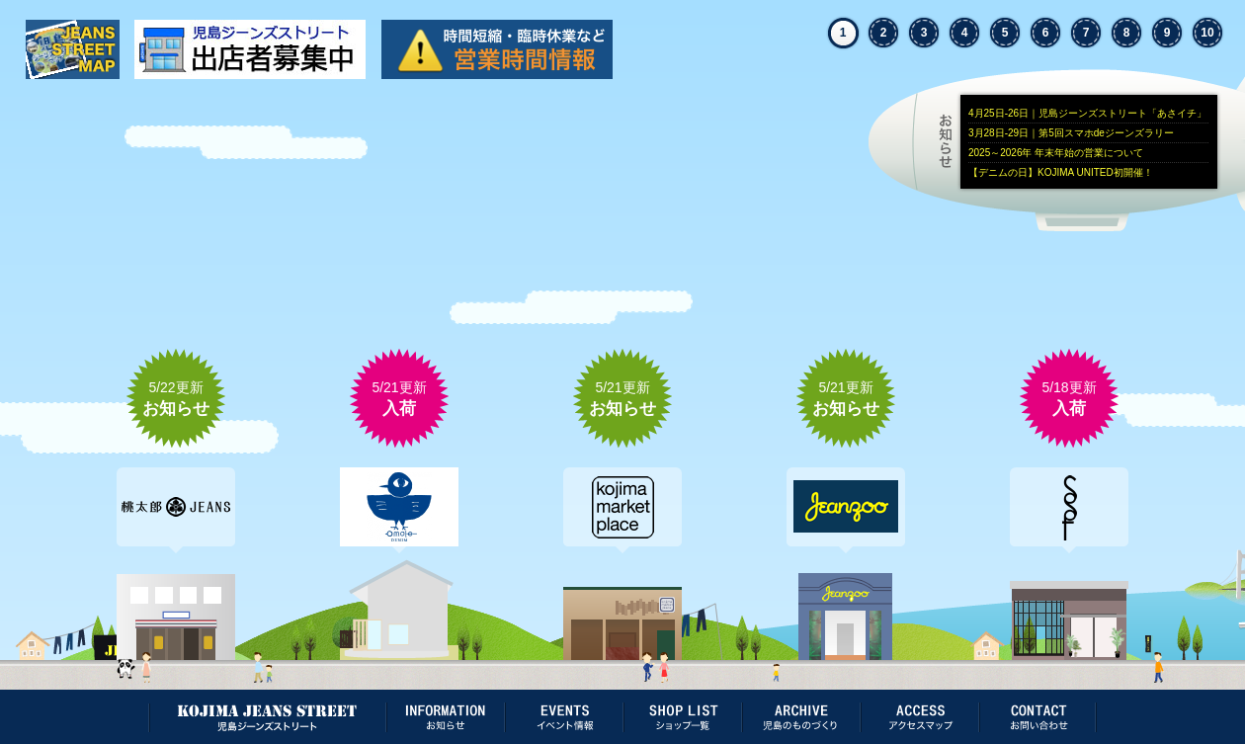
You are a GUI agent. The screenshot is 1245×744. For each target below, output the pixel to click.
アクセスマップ (919, 717)
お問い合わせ (1037, 717)
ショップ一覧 (681, 717)
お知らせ (1092, 142)
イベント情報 (563, 717)
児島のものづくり (800, 717)
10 (1207, 33)
